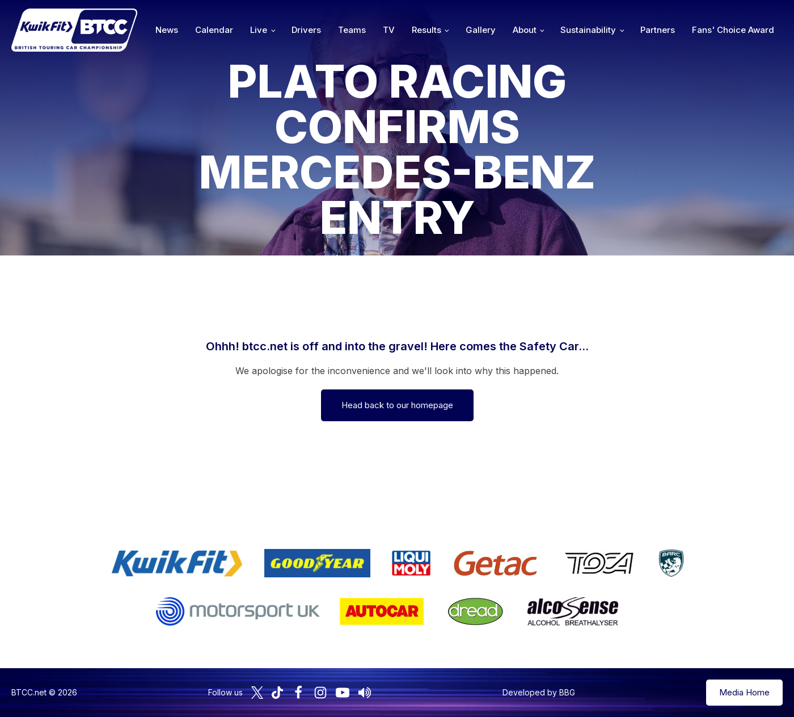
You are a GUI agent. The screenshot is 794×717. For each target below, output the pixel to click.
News (166, 29)
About (525, 29)
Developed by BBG (538, 692)
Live (258, 29)
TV (389, 29)
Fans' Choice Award (733, 29)
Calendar (214, 29)
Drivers (306, 29)
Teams (352, 29)
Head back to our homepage (397, 405)
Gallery (481, 29)
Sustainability (588, 29)
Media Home (744, 692)
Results (426, 29)
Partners (657, 29)
